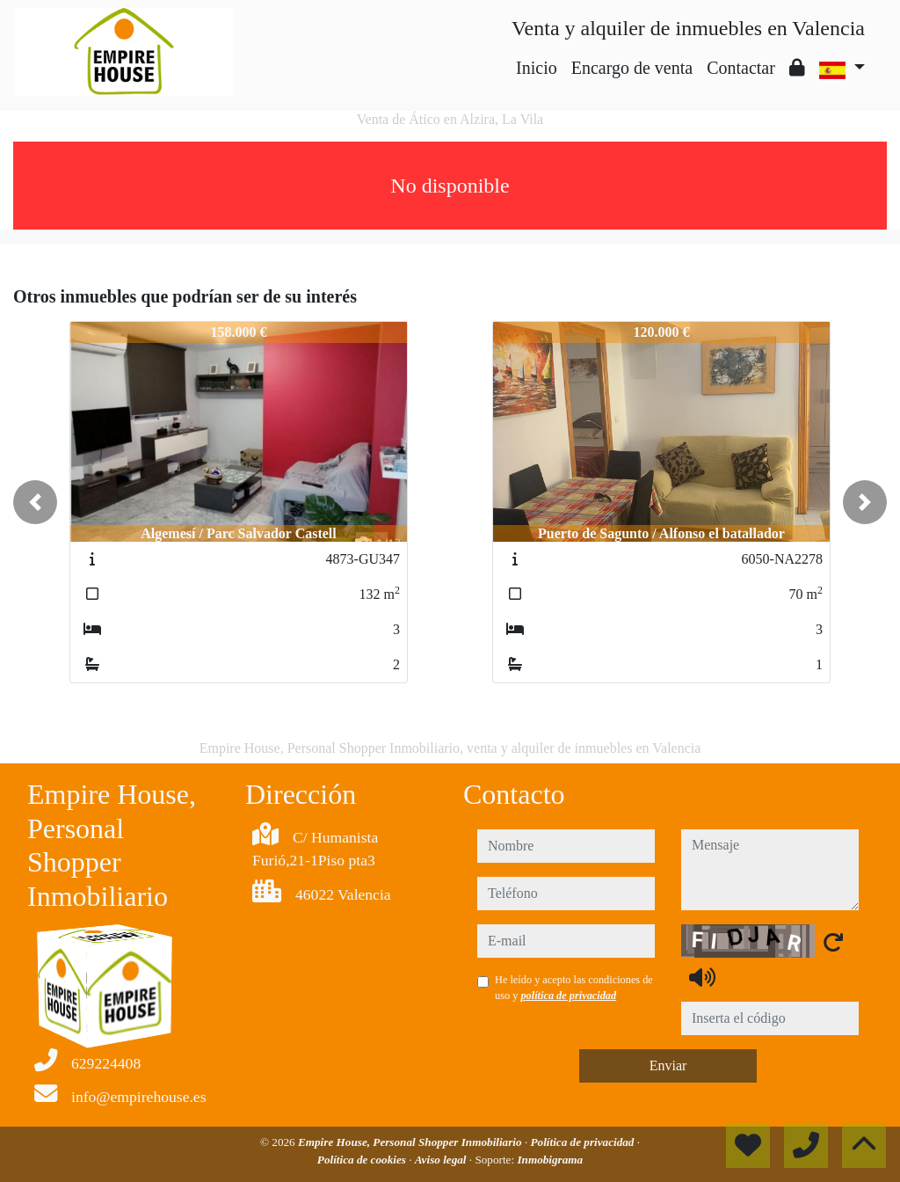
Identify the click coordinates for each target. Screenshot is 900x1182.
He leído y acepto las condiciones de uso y (574, 988)
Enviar (668, 1065)
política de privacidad (568, 995)
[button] (35, 502)
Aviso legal (442, 1159)
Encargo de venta (632, 67)
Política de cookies (363, 1159)
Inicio (536, 67)
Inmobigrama (550, 1159)
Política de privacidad (584, 1142)
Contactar (741, 67)
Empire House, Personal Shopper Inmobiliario (411, 1142)
